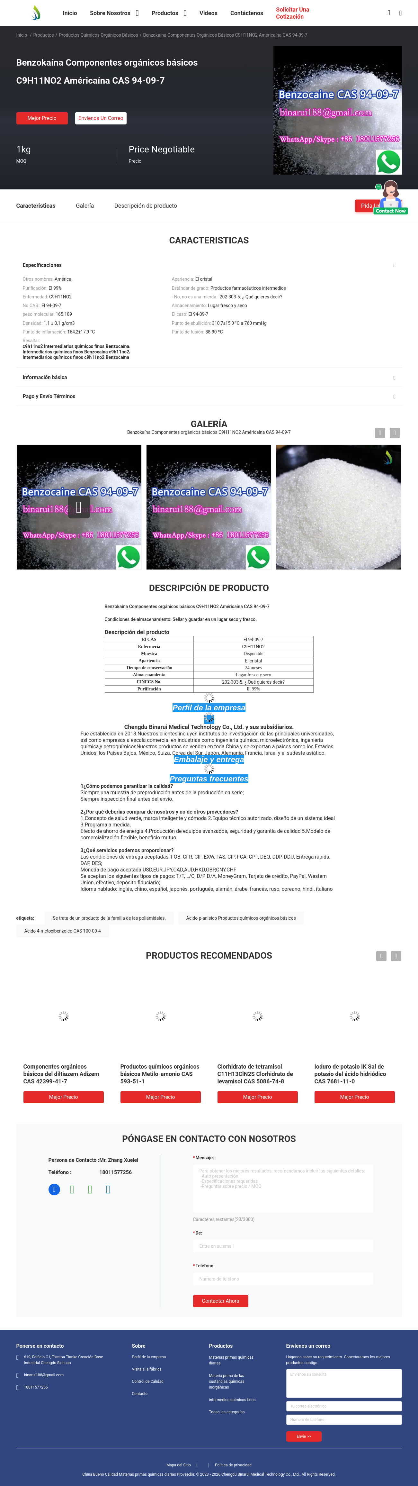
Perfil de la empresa (149, 1357)
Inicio (21, 35)
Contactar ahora (220, 1301)
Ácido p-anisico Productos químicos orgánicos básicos (241, 918)
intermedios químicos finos (232, 1400)
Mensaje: (205, 1157)
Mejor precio (41, 118)
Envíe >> (304, 1436)
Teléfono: (205, 1265)
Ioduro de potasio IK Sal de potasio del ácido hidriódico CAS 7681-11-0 (350, 1074)
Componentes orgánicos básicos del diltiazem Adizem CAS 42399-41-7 (61, 1074)
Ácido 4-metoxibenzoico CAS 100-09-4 (62, 931)
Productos (43, 35)
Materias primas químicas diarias (231, 1360)
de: (199, 1232)
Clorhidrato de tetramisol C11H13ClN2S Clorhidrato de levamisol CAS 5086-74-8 (255, 1074)
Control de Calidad (148, 1381)
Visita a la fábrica (147, 1369)
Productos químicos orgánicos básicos (98, 35)
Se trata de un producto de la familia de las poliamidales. (109, 918)
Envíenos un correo (100, 118)
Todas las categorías (227, 1412)
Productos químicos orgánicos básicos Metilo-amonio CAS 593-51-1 (160, 1074)
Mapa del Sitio (178, 1465)
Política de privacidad (233, 1465)
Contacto (140, 1393)
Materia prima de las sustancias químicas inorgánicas (227, 1381)
